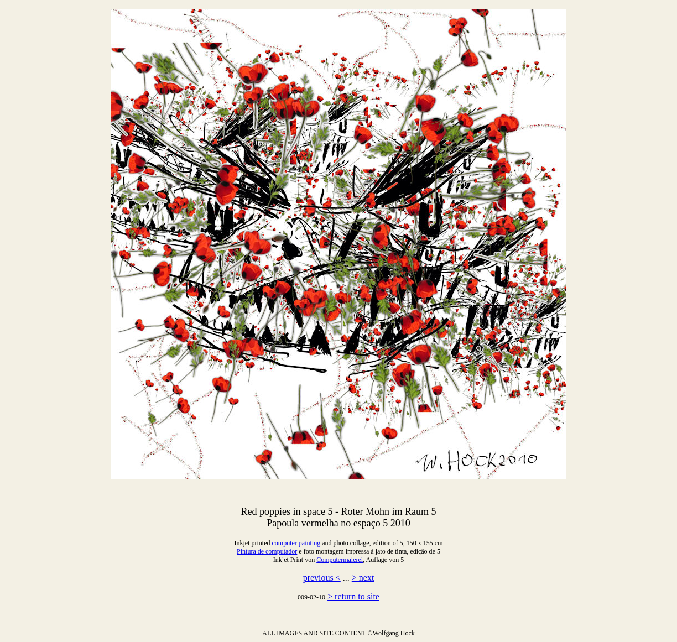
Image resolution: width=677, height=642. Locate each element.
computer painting (296, 543)
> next (363, 577)
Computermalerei (339, 559)
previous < (322, 577)
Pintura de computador (267, 551)
